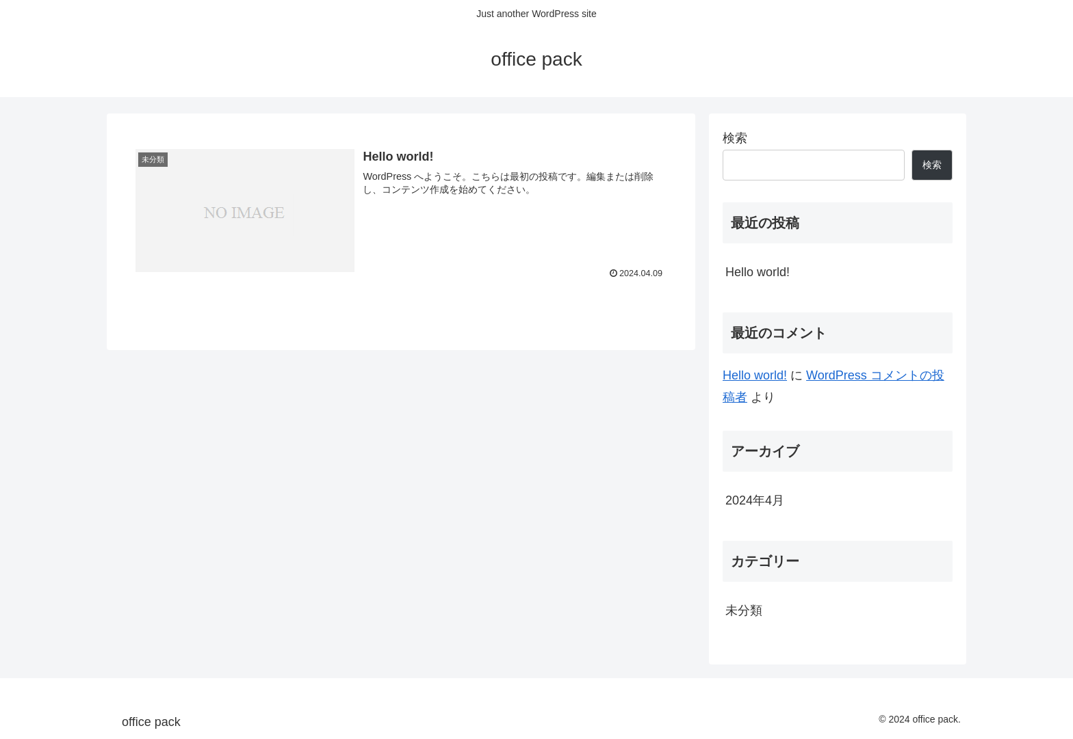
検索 (735, 138)
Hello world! (757, 272)
